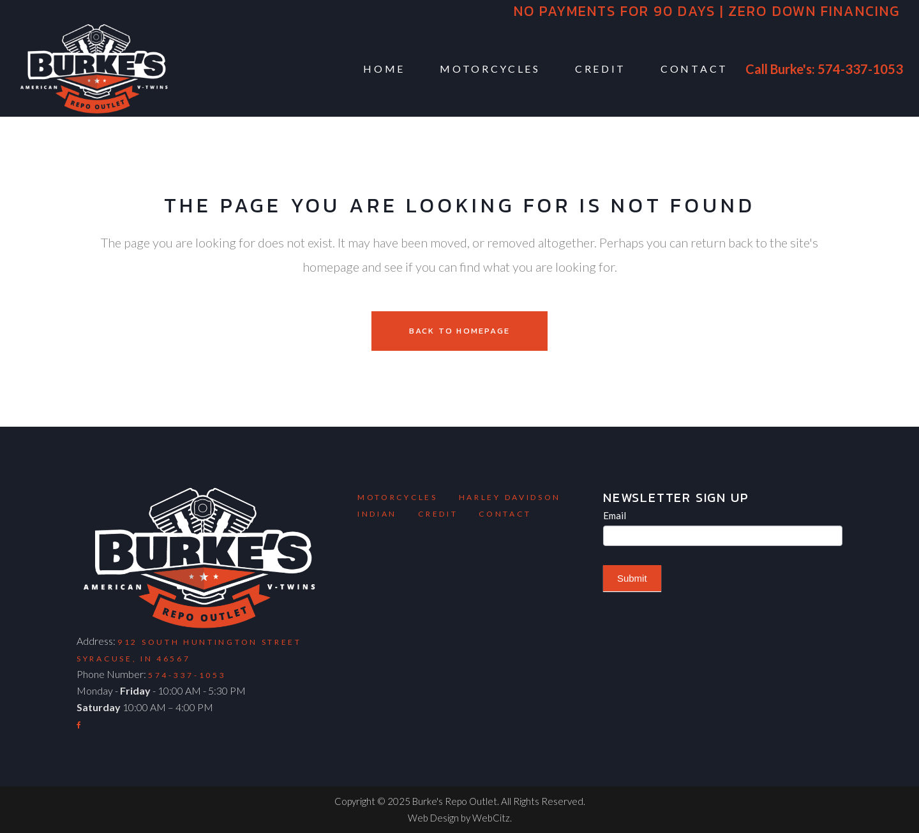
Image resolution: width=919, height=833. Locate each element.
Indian (377, 514)
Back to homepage (459, 331)
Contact (505, 514)
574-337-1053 (187, 675)
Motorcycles (397, 497)
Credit (438, 514)
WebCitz (491, 817)
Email (614, 515)
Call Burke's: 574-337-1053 (824, 69)
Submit (632, 578)
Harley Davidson (510, 497)
